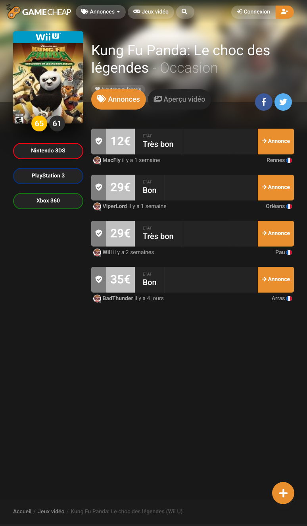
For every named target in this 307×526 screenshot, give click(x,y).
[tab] (118, 99)
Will (103, 252)
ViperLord (111, 206)
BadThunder (113, 298)
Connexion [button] (253, 12)
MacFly (107, 160)
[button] (185, 12)
